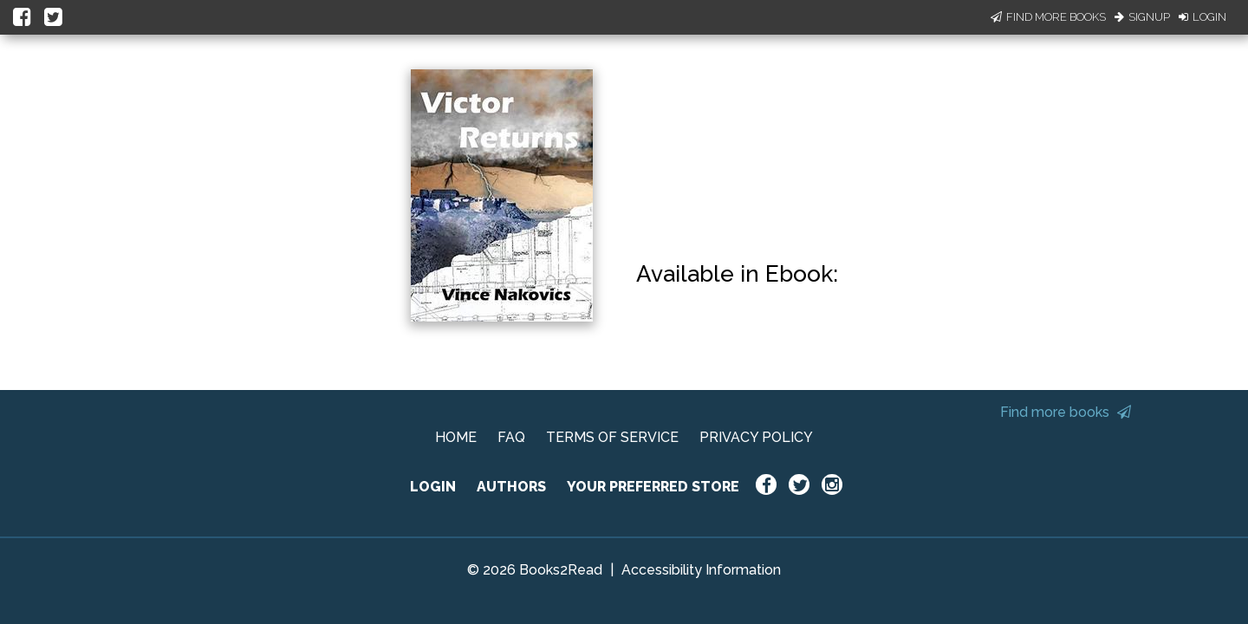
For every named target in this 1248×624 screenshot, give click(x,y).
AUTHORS (511, 486)
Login (1202, 16)
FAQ (511, 437)
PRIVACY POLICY (756, 437)
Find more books (1065, 412)
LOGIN (433, 486)
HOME (456, 437)
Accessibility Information (701, 570)
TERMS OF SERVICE (612, 437)
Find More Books (1048, 16)
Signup (1142, 16)
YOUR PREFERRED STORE (653, 486)
